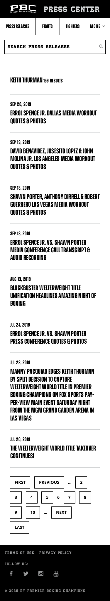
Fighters (73, 26)
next (61, 512)
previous (49, 482)
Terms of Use (20, 553)
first (20, 482)
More (98, 26)
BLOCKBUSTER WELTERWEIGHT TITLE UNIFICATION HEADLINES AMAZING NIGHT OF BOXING (53, 295)
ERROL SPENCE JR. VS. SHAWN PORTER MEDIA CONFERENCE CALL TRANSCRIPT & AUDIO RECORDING (50, 250)
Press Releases (18, 26)
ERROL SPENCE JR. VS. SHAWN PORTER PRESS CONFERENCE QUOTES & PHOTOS (48, 337)
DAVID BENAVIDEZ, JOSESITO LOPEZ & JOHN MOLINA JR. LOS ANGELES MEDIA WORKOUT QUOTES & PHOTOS (52, 158)
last (19, 527)
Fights (47, 26)
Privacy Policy (55, 553)
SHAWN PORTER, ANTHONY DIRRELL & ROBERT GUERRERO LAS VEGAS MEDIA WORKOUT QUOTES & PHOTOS (55, 204)
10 (33, 512)
